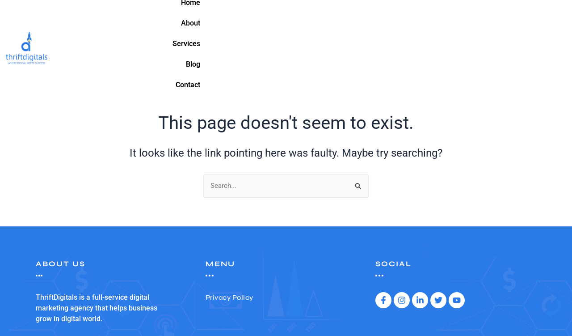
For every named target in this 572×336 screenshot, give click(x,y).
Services (470, 17)
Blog (504, 17)
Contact (537, 17)
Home (400, 17)
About (433, 17)
